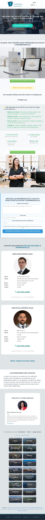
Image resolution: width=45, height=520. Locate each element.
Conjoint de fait (29, 509)
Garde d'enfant (15, 507)
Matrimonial (39, 507)
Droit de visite (22, 509)
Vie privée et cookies (17, 517)
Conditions (8, 517)
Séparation (22, 507)
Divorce (9, 507)
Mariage (19, 510)
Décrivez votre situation (22, 203)
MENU (33, 5)
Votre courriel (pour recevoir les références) (22, 220)
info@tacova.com (26, 517)
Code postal (23, 215)
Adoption (24, 510)
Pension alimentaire (30, 507)
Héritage (9, 509)
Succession (15, 509)
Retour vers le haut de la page (22, 435)
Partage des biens (38, 509)
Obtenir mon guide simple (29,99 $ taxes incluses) (22, 80)
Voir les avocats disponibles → (23, 25)
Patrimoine (3, 509)
